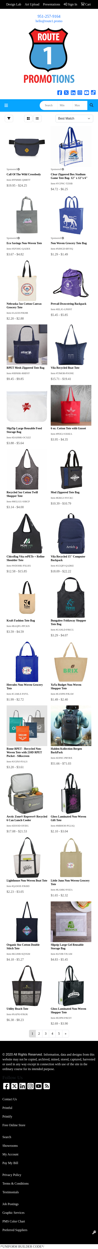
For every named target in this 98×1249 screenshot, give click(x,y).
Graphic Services (13, 1212)
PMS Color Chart (13, 1221)
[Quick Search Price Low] (65, 105)
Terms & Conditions (15, 1183)
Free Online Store (13, 1125)
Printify (7, 1116)
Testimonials (10, 1192)
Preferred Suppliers (14, 1230)
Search (6, 1137)
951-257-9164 (49, 16)
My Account (10, 1154)
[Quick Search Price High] (80, 105)
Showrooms (10, 1145)
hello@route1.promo (49, 21)
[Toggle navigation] (6, 105)
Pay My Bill (10, 1163)
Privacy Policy (11, 1175)
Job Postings (10, 1204)
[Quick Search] (49, 105)
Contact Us (9, 1099)
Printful (7, 1108)
